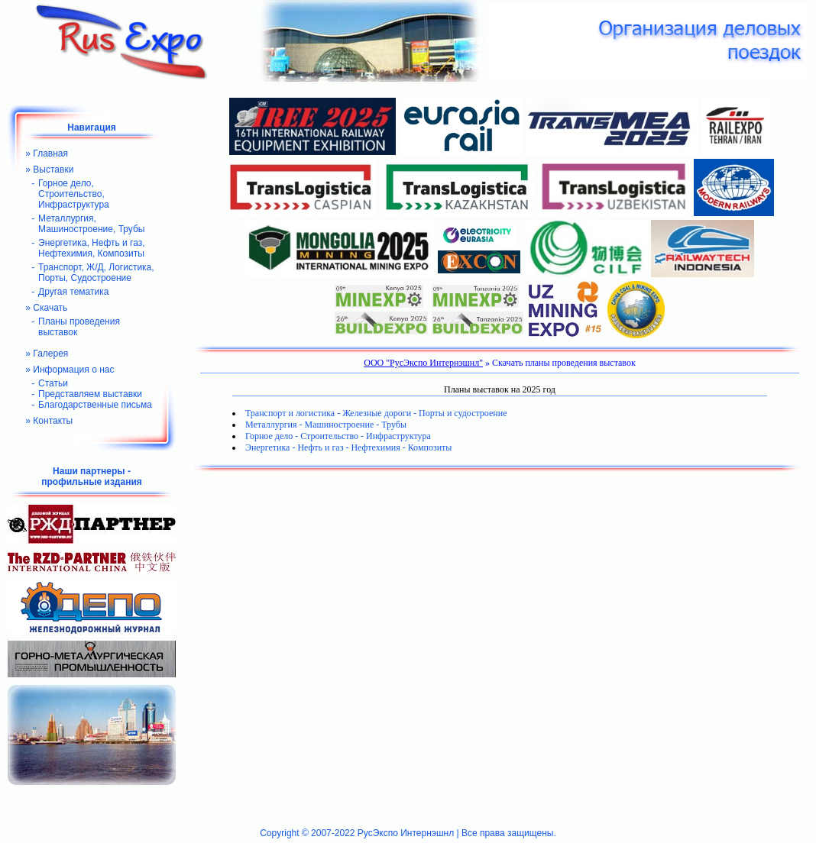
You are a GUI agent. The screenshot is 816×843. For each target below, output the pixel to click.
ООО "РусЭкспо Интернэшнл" (423, 362)
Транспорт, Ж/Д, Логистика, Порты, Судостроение (96, 272)
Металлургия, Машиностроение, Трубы (91, 223)
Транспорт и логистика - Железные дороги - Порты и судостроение (376, 413)
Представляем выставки (90, 394)
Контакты (53, 420)
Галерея (50, 353)
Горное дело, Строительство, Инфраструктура (73, 194)
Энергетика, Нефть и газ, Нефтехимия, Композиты (91, 248)
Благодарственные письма (95, 404)
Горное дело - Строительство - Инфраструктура (338, 436)
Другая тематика (73, 291)
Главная (50, 153)
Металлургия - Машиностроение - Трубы (325, 424)
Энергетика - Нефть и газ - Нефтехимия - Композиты (348, 447)
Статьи (53, 383)
